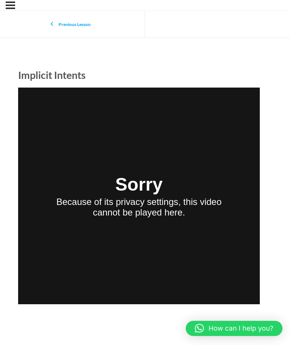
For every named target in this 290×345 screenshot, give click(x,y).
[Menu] (10, 5)
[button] (234, 328)
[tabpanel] (139, 197)
